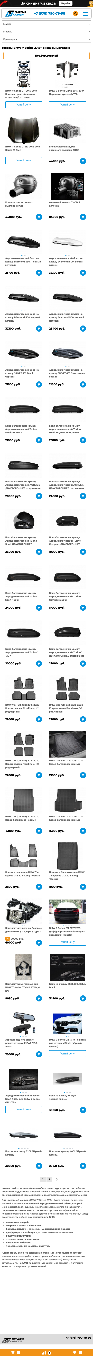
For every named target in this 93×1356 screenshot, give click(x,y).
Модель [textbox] (7, 31)
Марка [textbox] (7, 24)
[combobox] (46, 23)
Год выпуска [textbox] (10, 39)
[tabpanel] (23, 74)
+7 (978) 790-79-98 (49, 13)
